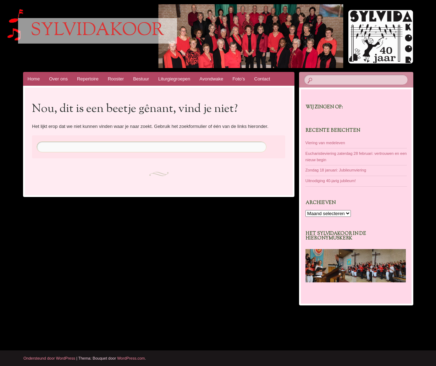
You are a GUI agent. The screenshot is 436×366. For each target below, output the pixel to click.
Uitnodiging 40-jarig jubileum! (330, 181)
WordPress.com (131, 358)
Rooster (116, 78)
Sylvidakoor (98, 31)
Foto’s (238, 78)
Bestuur (141, 78)
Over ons (58, 78)
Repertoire (88, 78)
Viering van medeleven (325, 143)
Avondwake (211, 78)
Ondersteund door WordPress (49, 358)
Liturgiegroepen (174, 78)
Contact (262, 78)
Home (34, 78)
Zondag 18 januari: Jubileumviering (335, 170)
